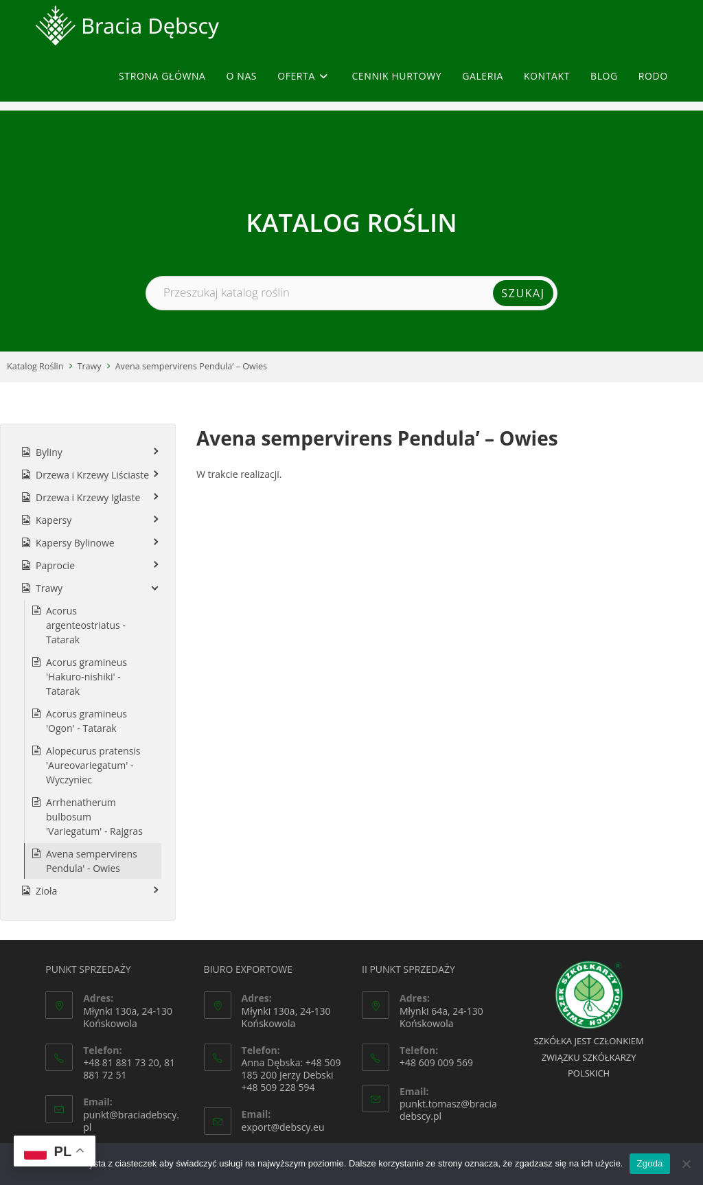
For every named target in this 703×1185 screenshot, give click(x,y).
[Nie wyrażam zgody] (686, 1164)
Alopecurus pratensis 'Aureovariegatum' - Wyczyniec (93, 765)
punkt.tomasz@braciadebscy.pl (448, 1110)
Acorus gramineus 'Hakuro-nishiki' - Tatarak (86, 677)
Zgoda (649, 1163)
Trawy (90, 366)
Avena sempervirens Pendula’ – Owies (191, 366)
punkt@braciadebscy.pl (131, 1121)
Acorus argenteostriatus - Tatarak (86, 625)
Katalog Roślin (35, 366)
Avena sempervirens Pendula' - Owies (91, 861)
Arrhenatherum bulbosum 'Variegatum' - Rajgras (94, 817)
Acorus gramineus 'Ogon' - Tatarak (86, 721)
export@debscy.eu (283, 1127)
